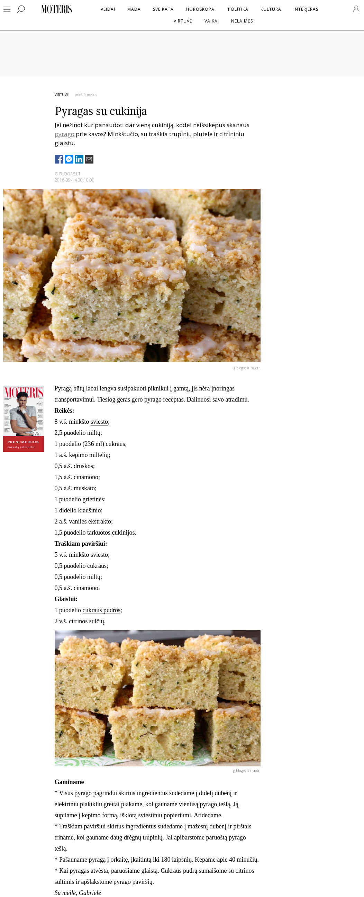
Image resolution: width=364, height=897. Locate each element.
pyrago (64, 134)
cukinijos (123, 532)
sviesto (99, 421)
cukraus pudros (101, 610)
